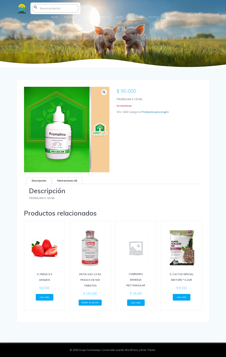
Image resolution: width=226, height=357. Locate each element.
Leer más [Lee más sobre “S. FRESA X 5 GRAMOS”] (44, 297)
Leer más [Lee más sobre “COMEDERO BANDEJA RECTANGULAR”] (136, 302)
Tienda (87, 17)
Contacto (135, 17)
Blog (120, 17)
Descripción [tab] (39, 180)
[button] (104, 92)
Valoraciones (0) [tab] (67, 180)
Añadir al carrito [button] (90, 302)
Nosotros (70, 17)
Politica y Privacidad (161, 17)
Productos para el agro (155, 112)
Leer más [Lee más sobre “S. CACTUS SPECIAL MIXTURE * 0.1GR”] (181, 297)
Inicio (54, 17)
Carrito (103, 17)
